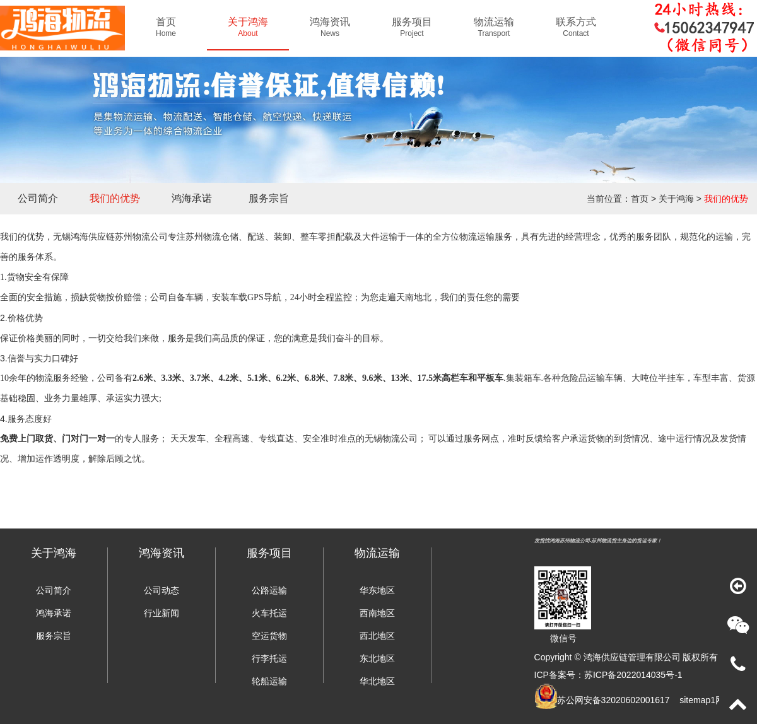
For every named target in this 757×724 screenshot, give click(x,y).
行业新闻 (161, 613)
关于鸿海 (676, 199)
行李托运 (269, 658)
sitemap (694, 700)
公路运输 (269, 590)
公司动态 (161, 590)
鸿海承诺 (192, 198)
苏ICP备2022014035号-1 (633, 675)
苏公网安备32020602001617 (613, 700)
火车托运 (269, 613)
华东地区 (377, 590)
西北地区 (377, 636)
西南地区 (377, 613)
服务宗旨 (269, 198)
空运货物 (269, 636)
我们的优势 (115, 198)
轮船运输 (269, 681)
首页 (639, 199)
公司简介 (38, 198)
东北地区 (377, 658)
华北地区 (377, 681)
